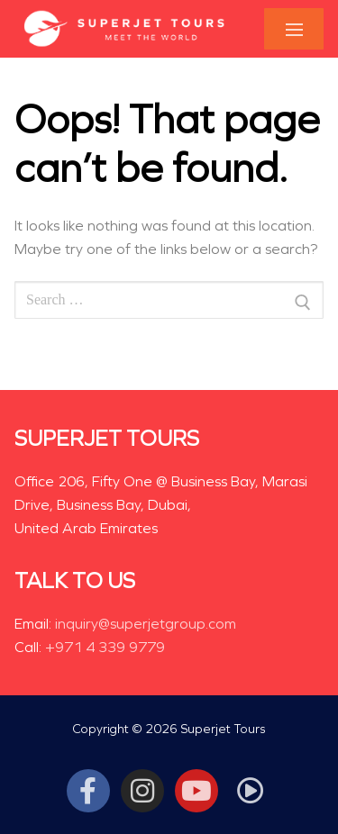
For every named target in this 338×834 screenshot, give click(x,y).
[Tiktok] (250, 790)
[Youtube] (196, 790)
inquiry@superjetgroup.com (145, 623)
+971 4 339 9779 (105, 647)
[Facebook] (88, 790)
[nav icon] (294, 29)
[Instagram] (142, 790)
